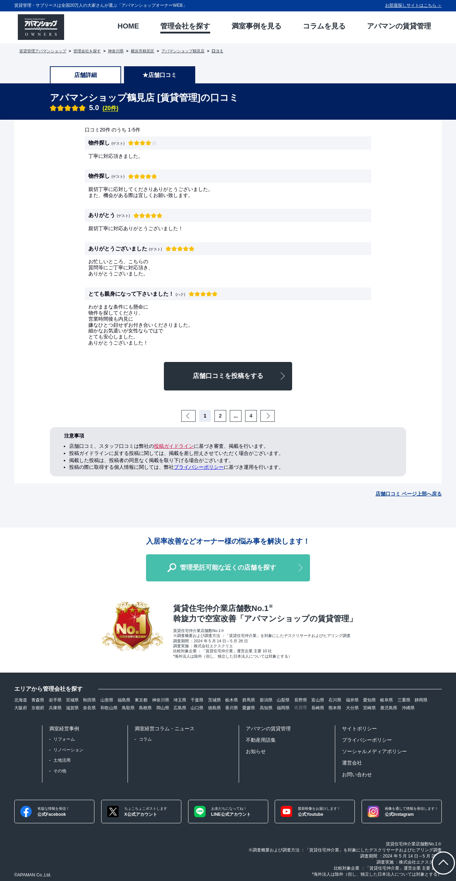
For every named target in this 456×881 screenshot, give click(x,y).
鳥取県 (128, 707)
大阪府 (20, 707)
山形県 (106, 700)
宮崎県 (369, 707)
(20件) (110, 108)
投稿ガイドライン (174, 446)
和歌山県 (109, 707)
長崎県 (317, 707)
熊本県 (334, 707)
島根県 (145, 707)
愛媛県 (248, 707)
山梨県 (283, 700)
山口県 (197, 707)
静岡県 (421, 700)
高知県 (266, 707)
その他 (59, 770)
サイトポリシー (359, 728)
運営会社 (352, 763)
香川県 (231, 707)
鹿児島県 (388, 707)
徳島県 (214, 707)
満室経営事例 (64, 728)
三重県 (404, 700)
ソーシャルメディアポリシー (374, 751)
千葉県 (197, 700)
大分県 (352, 707)
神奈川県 (116, 51)
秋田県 (89, 700)
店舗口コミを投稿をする (228, 375)
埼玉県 (179, 700)
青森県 (37, 700)
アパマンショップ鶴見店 (182, 51)
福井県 (352, 700)
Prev (194, 416)
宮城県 (72, 700)
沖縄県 (408, 707)
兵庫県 (55, 707)
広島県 (179, 707)
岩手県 (55, 700)
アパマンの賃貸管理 (268, 728)
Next (273, 416)
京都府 (37, 707)
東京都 (141, 700)
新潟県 (266, 700)
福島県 (124, 700)
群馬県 (248, 700)
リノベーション (68, 749)
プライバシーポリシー (199, 467)
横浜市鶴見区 (142, 51)
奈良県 (89, 707)
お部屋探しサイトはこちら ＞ (413, 5)
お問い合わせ (357, 774)
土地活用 (62, 760)
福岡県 (283, 707)
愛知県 (369, 700)
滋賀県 (72, 707)
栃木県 (231, 700)
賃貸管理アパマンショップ (42, 51)
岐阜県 (386, 700)
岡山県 (162, 707)
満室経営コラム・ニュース (165, 728)
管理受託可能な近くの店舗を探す (228, 567)
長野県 (300, 700)
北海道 (20, 700)
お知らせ (256, 751)
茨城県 (214, 700)
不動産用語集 (261, 740)
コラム (145, 739)
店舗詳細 (85, 75)
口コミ (217, 51)
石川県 (334, 700)
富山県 (317, 700)
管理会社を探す (87, 51)
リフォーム (64, 739)
